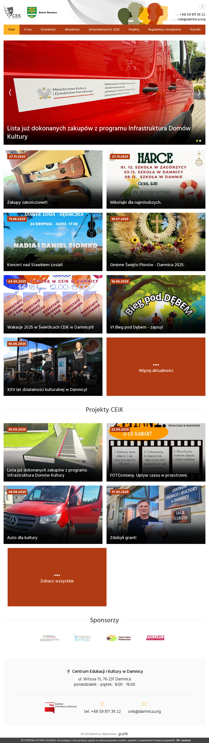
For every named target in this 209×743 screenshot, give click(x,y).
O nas (28, 30)
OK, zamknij (183, 740)
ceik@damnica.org (191, 19)
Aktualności (72, 30)
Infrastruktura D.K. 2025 (104, 30)
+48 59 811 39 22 (192, 14)
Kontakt (195, 30)
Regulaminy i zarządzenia (164, 30)
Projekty (134, 30)
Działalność (48, 30)
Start (11, 30)
